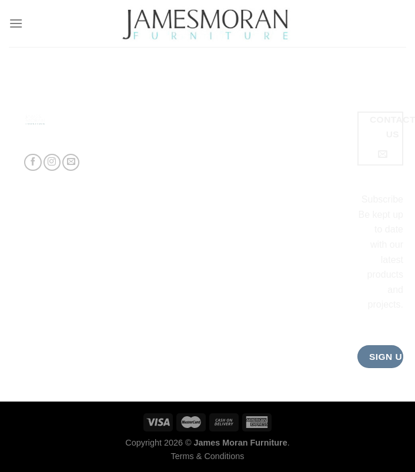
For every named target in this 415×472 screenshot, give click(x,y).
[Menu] (16, 23)
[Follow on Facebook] (32, 162)
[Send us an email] (70, 162)
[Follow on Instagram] (52, 162)
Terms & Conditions (208, 456)
